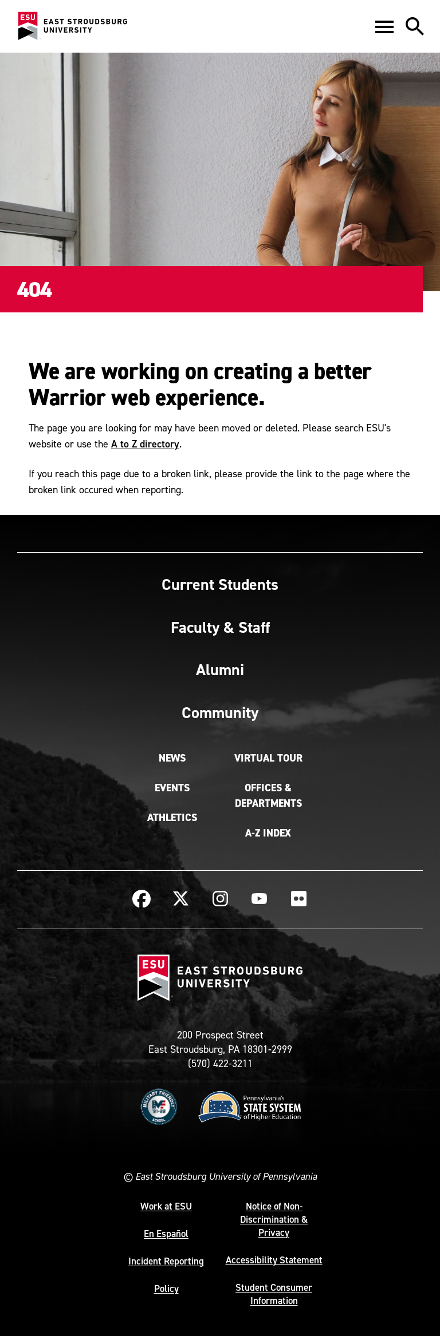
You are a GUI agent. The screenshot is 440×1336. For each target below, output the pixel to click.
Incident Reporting (166, 1261)
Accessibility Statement (274, 1260)
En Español (166, 1233)
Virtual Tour (268, 758)
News (172, 758)
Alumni (220, 669)
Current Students (220, 584)
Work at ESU (166, 1206)
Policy (166, 1288)
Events (172, 788)
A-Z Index (268, 833)
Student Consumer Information (273, 1294)
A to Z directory (145, 443)
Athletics (172, 817)
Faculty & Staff (220, 627)
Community (220, 712)
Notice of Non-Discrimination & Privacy (274, 1219)
